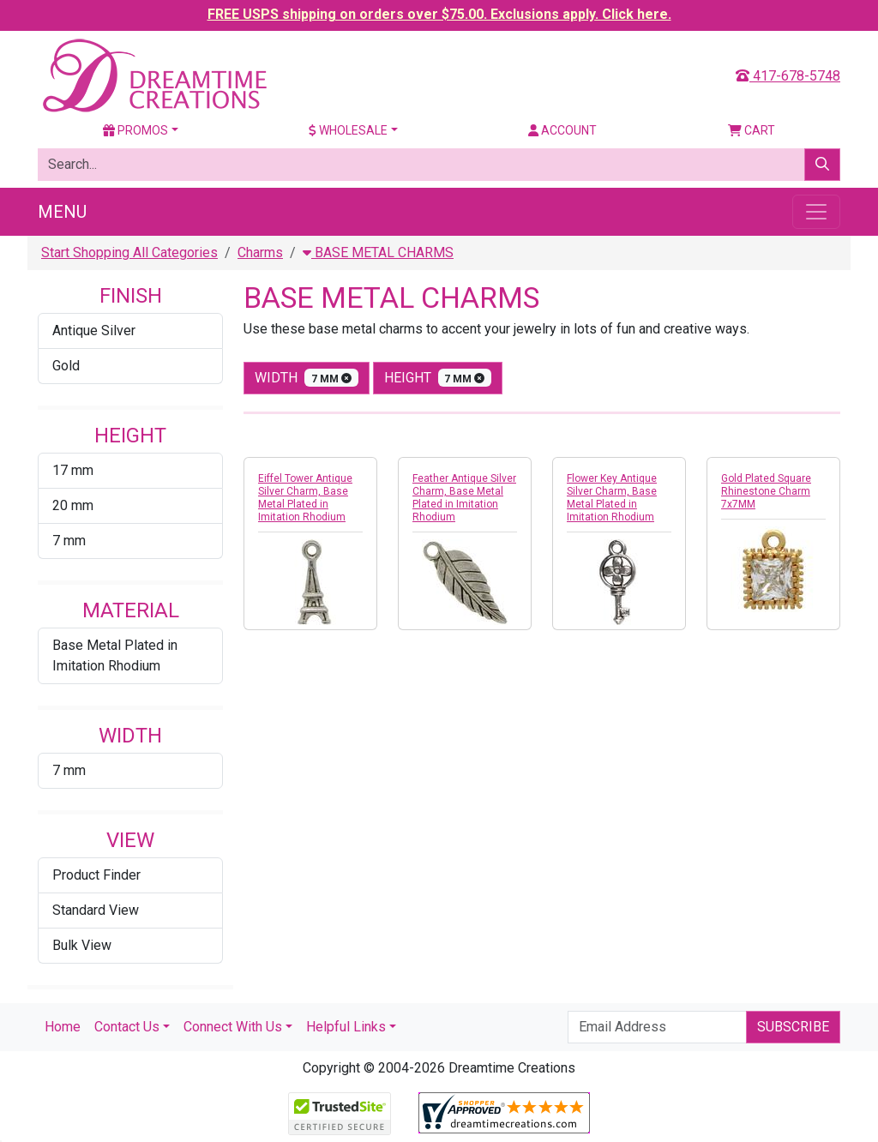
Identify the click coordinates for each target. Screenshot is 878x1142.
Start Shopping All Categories (129, 252)
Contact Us (126, 1027)
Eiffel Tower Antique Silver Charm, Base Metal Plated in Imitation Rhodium (305, 497)
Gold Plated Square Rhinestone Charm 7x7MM (766, 491)
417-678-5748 (788, 76)
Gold (66, 366)
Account (562, 130)
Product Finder (96, 875)
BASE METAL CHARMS (378, 252)
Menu (62, 211)
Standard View (95, 910)
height (438, 378)
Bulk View (81, 945)
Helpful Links (346, 1027)
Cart (751, 130)
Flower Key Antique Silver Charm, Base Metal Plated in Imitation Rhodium (612, 497)
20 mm (72, 505)
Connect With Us (232, 1027)
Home (63, 1027)
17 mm (72, 470)
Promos (135, 130)
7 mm (69, 540)
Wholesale (348, 130)
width (306, 378)
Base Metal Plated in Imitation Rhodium (114, 655)
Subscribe (793, 1027)
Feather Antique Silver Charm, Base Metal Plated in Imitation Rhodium (464, 497)
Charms (260, 252)
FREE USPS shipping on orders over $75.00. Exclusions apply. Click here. (439, 14)
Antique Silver (93, 330)
